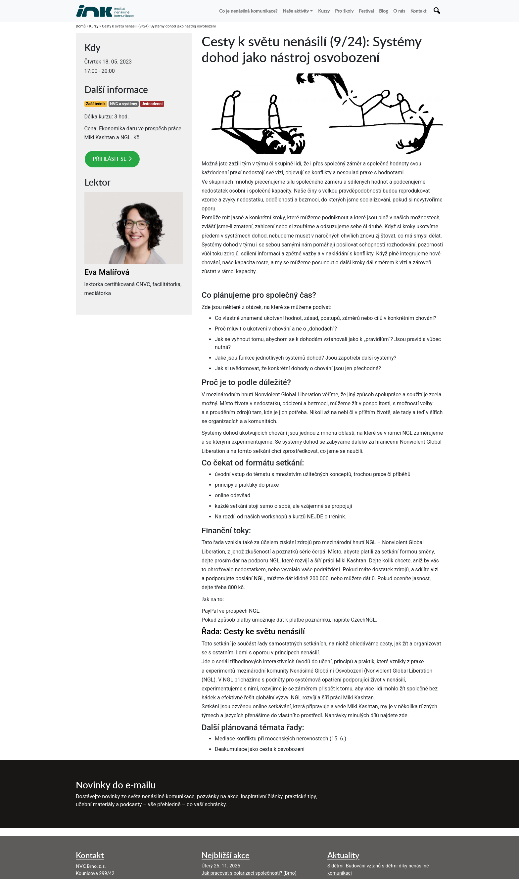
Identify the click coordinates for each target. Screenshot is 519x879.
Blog (383, 10)
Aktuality (343, 855)
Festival (366, 10)
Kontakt (418, 10)
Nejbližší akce (226, 855)
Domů (81, 26)
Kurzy (324, 10)
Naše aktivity (296, 10)
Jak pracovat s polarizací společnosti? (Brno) (249, 873)
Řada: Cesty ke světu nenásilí (253, 631)
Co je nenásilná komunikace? (248, 10)
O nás (399, 10)
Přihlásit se (109, 158)
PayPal (210, 611)
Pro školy (344, 10)
